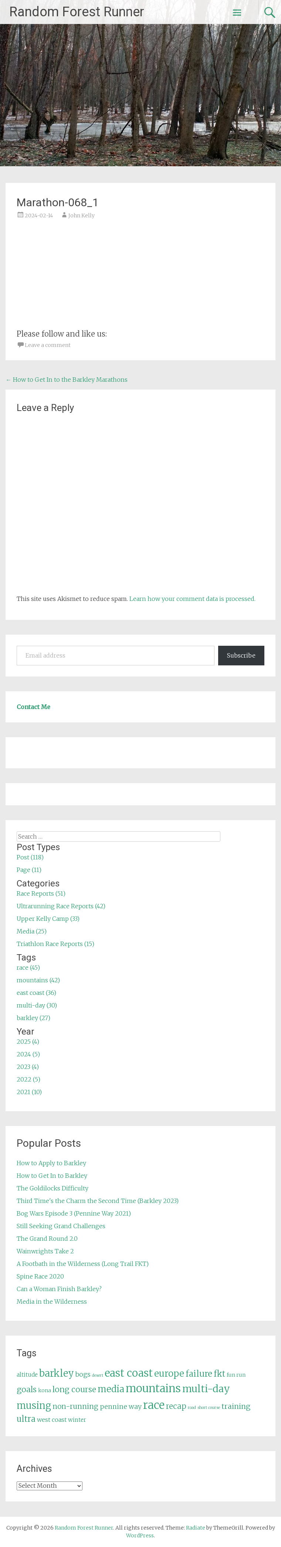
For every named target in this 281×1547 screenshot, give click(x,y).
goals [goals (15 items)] (27, 1389)
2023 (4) (28, 1066)
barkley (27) (33, 1018)
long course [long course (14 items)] (74, 1389)
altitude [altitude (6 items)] (27, 1374)
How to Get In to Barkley (52, 1175)
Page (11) (29, 869)
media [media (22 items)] (111, 1389)
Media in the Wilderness (52, 1301)
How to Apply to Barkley (51, 1163)
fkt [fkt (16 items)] (219, 1374)
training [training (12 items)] (235, 1406)
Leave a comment (48, 345)
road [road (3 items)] (192, 1407)
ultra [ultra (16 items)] (26, 1419)
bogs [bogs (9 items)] (83, 1374)
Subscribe (241, 655)
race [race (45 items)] (154, 1405)
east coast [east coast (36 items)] (129, 1373)
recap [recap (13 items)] (176, 1406)
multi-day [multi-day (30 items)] (206, 1389)
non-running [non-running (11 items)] (75, 1406)
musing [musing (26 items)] (34, 1405)
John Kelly (81, 215)
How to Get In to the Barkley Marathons (67, 379)
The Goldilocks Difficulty (52, 1188)
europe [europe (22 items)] (169, 1373)
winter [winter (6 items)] (77, 1419)
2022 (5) (28, 1079)
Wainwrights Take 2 (45, 1251)
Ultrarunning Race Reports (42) (61, 906)
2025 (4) (28, 1041)
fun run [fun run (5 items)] (236, 1374)
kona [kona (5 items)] (44, 1390)
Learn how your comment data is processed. (192, 598)
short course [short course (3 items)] (208, 1407)
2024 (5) (28, 1054)
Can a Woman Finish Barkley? (59, 1289)
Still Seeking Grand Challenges (61, 1226)
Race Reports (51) (41, 893)
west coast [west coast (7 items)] (52, 1419)
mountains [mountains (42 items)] (153, 1388)
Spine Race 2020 (40, 1276)
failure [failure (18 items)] (199, 1374)
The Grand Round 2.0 (47, 1238)
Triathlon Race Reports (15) (55, 944)
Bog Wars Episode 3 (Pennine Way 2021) (74, 1213)
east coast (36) (36, 992)
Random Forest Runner (76, 12)
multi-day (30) (37, 1005)
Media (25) (32, 931)
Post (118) (30, 857)
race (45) (28, 967)
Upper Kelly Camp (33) (48, 918)
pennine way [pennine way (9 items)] (121, 1407)
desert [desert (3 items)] (97, 1375)
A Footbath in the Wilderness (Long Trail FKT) (83, 1263)
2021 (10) (29, 1092)
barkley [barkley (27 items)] (56, 1373)
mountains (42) (38, 980)
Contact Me (33, 707)
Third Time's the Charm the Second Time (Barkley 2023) (98, 1200)
